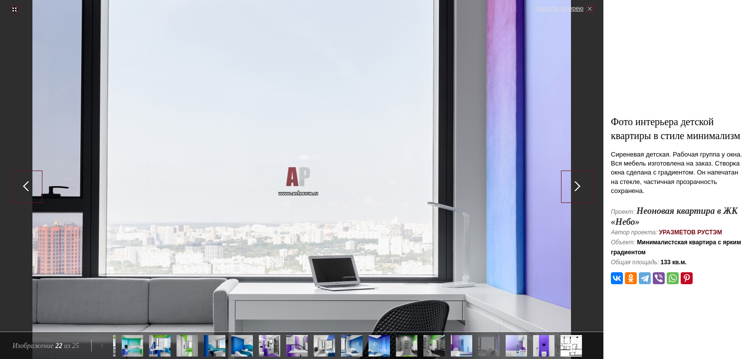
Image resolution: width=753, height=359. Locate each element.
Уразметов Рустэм (690, 232)
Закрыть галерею (559, 8)
